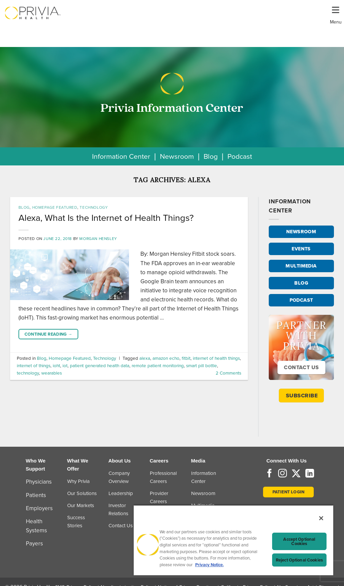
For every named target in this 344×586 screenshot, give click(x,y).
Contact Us (121, 525)
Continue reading (49, 334)
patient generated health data (99, 365)
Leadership (121, 493)
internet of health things (216, 358)
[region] (233, 540)
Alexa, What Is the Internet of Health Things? (106, 218)
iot (65, 365)
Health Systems (36, 526)
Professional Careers (163, 477)
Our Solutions (82, 493)
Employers (39, 508)
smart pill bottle (201, 365)
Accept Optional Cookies (299, 541)
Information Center (121, 156)
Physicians (39, 482)
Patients (36, 495)
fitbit (186, 358)
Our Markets (80, 505)
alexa (144, 358)
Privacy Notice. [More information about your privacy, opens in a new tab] (209, 564)
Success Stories (76, 521)
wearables (51, 373)
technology (28, 373)
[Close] (321, 518)
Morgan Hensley (98, 239)
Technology (94, 207)
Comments (228, 373)
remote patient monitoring (158, 365)
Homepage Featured (54, 207)
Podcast (239, 156)
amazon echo (166, 358)
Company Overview (119, 477)
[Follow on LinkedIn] (309, 474)
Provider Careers (159, 497)
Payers (34, 543)
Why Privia (78, 481)
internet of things (33, 365)
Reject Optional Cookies (299, 560)
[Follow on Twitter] (296, 474)
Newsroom (177, 156)
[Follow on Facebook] (269, 474)
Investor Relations (118, 509)
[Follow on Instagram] (282, 474)
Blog (211, 156)
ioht (56, 365)
